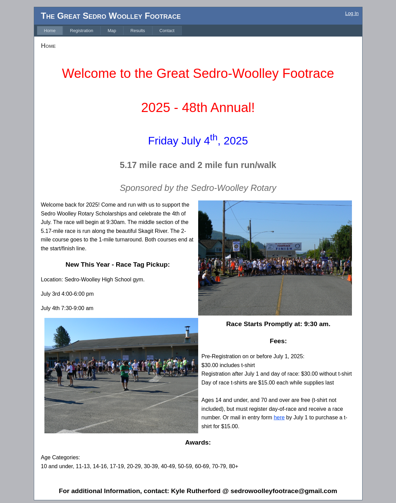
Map (112, 30)
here (279, 417)
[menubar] (109, 30)
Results (138, 30)
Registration (81, 30)
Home (50, 30)
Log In (351, 13)
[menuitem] (50, 30)
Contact (167, 30)
